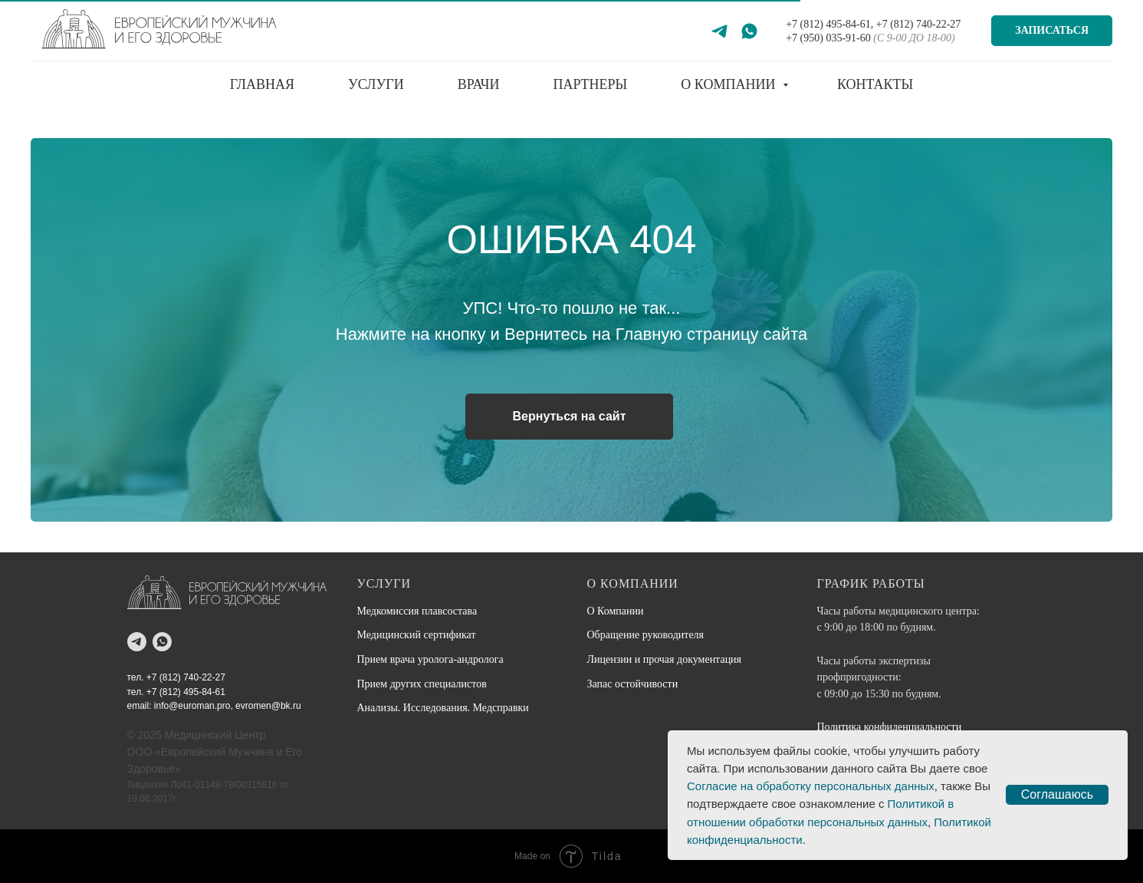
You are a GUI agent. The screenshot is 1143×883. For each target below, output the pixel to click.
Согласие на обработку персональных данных (810, 785)
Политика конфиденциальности (889, 727)
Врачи (479, 84)
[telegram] (136, 641)
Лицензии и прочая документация (664, 659)
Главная (262, 84)
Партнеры (590, 84)
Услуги (376, 84)
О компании (730, 84)
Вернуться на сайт (569, 416)
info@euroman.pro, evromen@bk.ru (227, 705)
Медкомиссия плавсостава (417, 611)
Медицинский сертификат (416, 635)
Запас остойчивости (632, 684)
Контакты (875, 84)
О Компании (615, 611)
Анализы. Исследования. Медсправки (443, 707)
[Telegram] (719, 31)
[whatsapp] (162, 641)
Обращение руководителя (646, 635)
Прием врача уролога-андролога (430, 659)
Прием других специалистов (422, 684)
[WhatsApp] (749, 31)
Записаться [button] (1052, 30)
